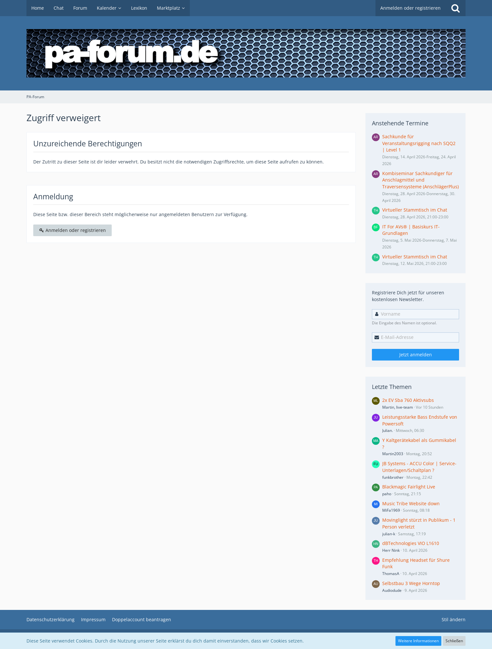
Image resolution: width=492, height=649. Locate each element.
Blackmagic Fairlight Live (408, 487)
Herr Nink (391, 550)
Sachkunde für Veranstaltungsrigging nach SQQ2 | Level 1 (419, 143)
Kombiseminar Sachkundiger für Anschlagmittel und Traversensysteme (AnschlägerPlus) (420, 180)
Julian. (387, 430)
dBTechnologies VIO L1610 (410, 543)
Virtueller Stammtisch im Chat (414, 210)
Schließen (454, 641)
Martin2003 (392, 453)
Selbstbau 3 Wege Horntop (411, 583)
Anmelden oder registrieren (410, 8)
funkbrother (393, 477)
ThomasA (390, 573)
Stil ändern (454, 619)
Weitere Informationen (418, 641)
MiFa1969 (391, 510)
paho (386, 494)
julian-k (388, 534)
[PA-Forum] (246, 53)
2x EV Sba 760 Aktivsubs (408, 400)
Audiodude (392, 590)
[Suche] (456, 8)
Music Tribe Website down (411, 503)
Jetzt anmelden (415, 354)
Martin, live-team (397, 407)
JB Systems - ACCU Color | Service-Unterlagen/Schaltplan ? (419, 466)
